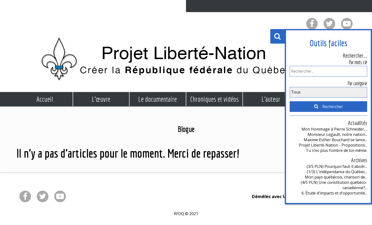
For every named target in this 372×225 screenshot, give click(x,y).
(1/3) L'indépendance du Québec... (337, 171)
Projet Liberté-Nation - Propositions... (333, 145)
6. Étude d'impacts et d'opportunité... (334, 193)
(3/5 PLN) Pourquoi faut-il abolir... (337, 166)
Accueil (44, 99)
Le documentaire (157, 99)
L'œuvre (101, 99)
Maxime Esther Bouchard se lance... (335, 139)
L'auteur (271, 99)
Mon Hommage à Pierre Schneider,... (334, 129)
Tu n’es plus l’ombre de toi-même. (336, 150)
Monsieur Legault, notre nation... (337, 134)
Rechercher (328, 106)
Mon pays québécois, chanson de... (336, 177)
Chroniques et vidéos (214, 99)
